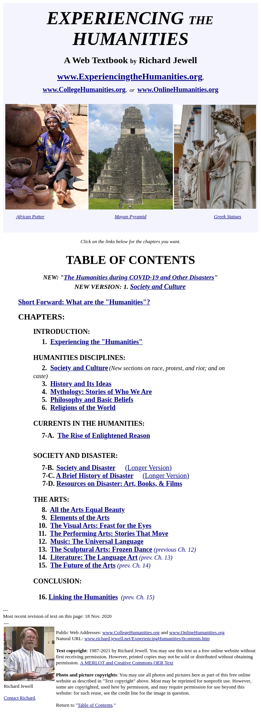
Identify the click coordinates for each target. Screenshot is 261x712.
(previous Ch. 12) (174, 549)
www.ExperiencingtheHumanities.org (129, 76)
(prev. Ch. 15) (137, 597)
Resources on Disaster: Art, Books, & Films (119, 483)
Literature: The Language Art (94, 557)
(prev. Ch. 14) (134, 565)
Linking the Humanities (83, 597)
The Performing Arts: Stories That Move (109, 533)
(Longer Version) (148, 468)
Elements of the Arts (79, 517)
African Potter (30, 216)
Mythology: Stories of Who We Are (101, 392)
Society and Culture (158, 286)
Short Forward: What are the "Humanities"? (84, 302)
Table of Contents (95, 705)
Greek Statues (227, 216)
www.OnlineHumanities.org (177, 89)
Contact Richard (19, 698)
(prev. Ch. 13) (155, 557)
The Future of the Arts (83, 565)
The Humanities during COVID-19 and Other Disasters (139, 277)
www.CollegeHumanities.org (84, 89)
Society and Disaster (85, 468)
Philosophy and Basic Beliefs (92, 399)
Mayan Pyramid (130, 216)
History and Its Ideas (81, 384)
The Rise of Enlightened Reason (103, 435)
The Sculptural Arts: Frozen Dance (101, 549)
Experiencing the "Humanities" (96, 342)
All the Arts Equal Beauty (87, 509)
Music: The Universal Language (96, 541)
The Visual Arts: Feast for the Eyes (101, 525)
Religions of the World (82, 407)
